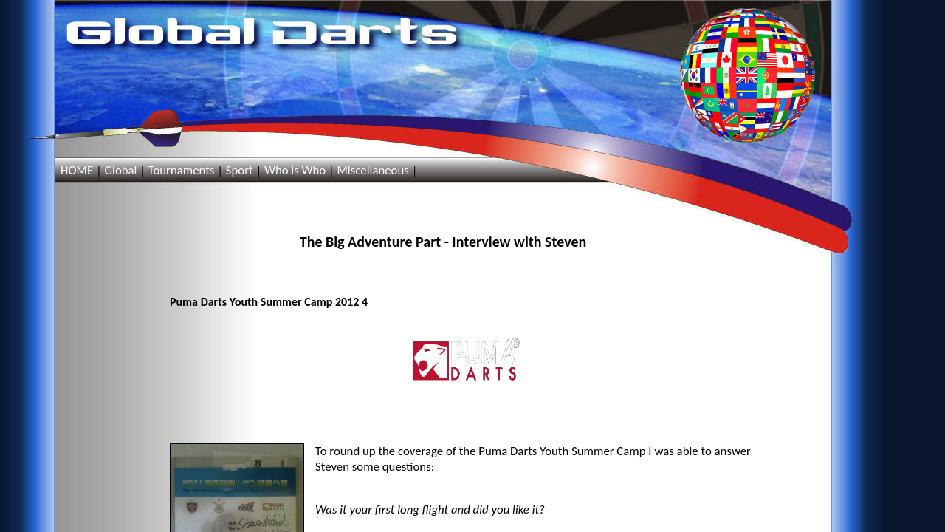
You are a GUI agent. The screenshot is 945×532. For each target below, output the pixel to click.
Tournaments (181, 170)
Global (120, 170)
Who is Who (295, 170)
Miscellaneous (372, 170)
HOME (77, 170)
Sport (239, 170)
